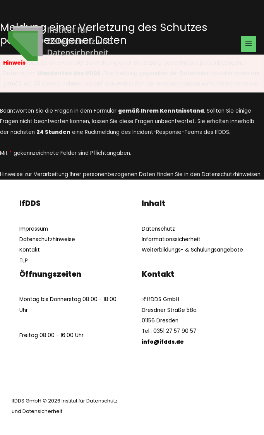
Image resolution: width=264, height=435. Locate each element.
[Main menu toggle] (249, 44)
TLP (23, 260)
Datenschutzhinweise (47, 239)
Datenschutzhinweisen (231, 174)
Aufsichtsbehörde (225, 83)
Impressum (33, 229)
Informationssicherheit (171, 239)
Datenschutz (158, 229)
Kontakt (29, 249)
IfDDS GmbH (160, 299)
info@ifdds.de (163, 342)
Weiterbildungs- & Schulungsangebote (192, 249)
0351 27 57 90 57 (174, 331)
